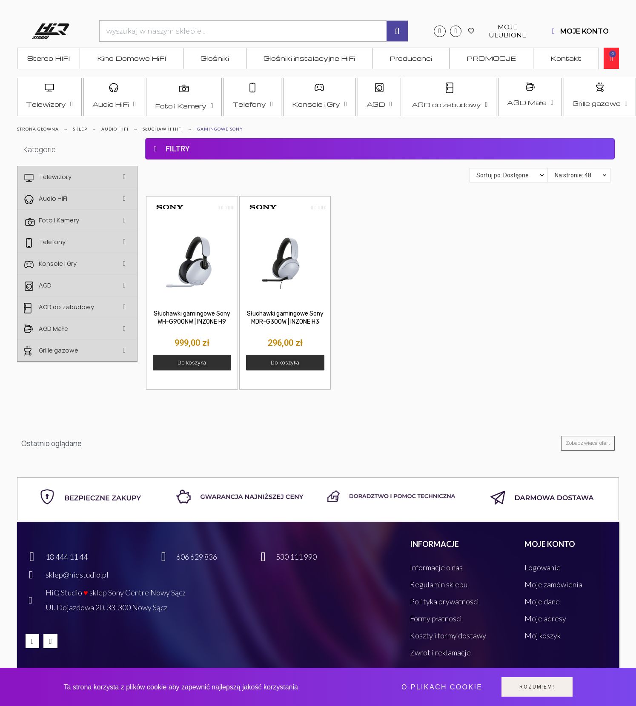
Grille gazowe (600, 103)
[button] (192, 362)
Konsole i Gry (319, 104)
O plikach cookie (441, 687)
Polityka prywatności (444, 601)
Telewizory (49, 104)
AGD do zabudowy (450, 104)
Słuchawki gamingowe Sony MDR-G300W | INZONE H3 (285, 317)
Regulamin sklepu (438, 584)
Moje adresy (545, 618)
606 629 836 (196, 556)
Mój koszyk (542, 635)
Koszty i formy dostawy (448, 635)
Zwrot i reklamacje (440, 652)
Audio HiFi (114, 104)
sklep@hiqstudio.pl (77, 574)
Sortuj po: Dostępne (502, 175)
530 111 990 (296, 556)
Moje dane (542, 601)
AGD (379, 104)
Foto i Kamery (184, 106)
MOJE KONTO (584, 31)
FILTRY (178, 148)
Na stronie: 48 (573, 175)
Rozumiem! (536, 687)
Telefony (252, 104)
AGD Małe (530, 102)
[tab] (380, 131)
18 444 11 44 (67, 556)
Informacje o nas (436, 567)
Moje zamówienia (553, 584)
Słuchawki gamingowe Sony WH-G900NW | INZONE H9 (192, 317)
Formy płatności (436, 618)
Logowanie (542, 567)
